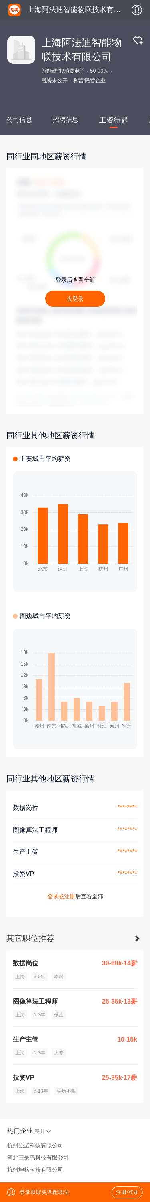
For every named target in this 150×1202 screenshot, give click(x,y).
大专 (59, 1053)
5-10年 (41, 1091)
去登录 (75, 298)
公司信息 (19, 119)
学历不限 (66, 1091)
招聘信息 (65, 119)
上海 (20, 976)
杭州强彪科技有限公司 (35, 1145)
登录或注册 (61, 896)
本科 (59, 976)
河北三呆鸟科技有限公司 (38, 1157)
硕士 (59, 1015)
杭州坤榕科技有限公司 (35, 1169)
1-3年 (39, 1015)
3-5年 (39, 976)
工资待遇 (113, 120)
